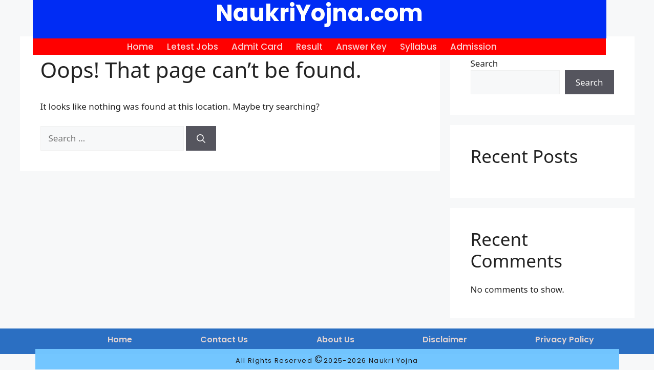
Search (484, 63)
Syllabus (418, 46)
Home (140, 46)
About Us (335, 339)
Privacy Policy (564, 339)
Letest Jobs (192, 46)
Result (309, 46)
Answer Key (361, 46)
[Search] (201, 138)
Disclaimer (445, 339)
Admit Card (257, 46)
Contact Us (224, 339)
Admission (473, 46)
